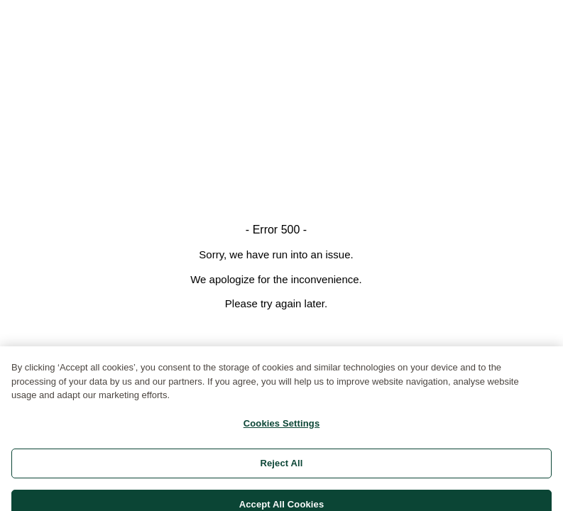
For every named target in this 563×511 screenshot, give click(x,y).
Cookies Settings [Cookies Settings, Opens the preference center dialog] (282, 428)
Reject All (281, 468)
